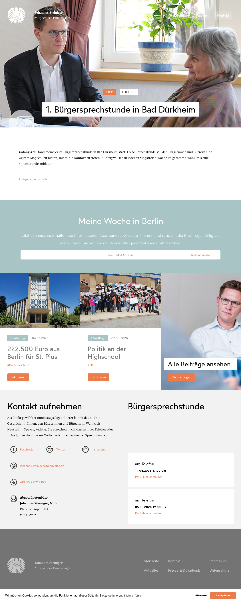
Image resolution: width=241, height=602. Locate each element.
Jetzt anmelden (201, 255)
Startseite (176, 15)
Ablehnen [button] (201, 595)
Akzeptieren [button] (223, 595)
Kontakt (223, 15)
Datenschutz (219, 570)
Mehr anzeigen (181, 377)
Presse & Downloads (184, 570)
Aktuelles (200, 15)
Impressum (218, 561)
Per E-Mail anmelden (148, 477)
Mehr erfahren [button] (133, 595)
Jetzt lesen (18, 379)
